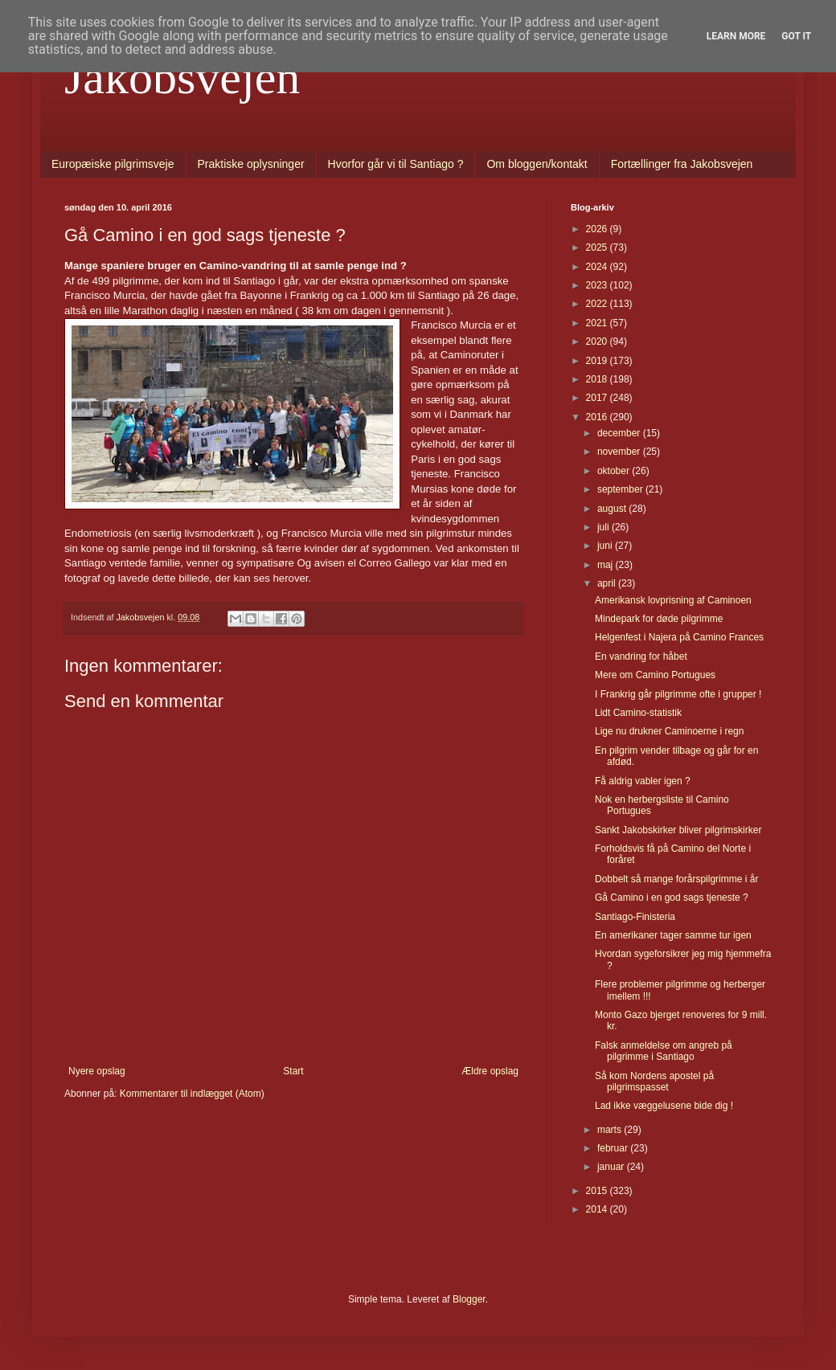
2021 (598, 323)
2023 (598, 285)
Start (293, 1071)
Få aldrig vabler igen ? (643, 781)
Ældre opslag (489, 1071)
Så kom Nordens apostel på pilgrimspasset (654, 1081)
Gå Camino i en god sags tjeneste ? (671, 897)
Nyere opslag (96, 1071)
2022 (598, 303)
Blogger (469, 1299)
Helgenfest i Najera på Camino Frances (679, 637)
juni (606, 545)
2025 (598, 247)
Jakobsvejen (182, 77)
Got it (796, 36)
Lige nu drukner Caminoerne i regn (669, 731)
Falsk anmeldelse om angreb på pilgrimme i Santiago (663, 1051)
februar (613, 1148)
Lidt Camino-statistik (638, 712)
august (613, 508)
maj (606, 564)
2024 (598, 266)
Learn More (736, 36)
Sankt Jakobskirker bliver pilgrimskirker (678, 830)
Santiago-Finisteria (635, 916)
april (607, 583)
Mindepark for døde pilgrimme (659, 618)
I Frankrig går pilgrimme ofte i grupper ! (678, 694)
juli (604, 527)
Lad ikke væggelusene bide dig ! (664, 1105)
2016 (598, 417)
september (621, 489)
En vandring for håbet (641, 656)
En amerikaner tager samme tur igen (673, 935)
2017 (598, 397)
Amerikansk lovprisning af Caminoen (673, 600)
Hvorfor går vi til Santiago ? (396, 163)
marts (610, 1129)
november (620, 451)
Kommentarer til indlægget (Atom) (192, 1093)
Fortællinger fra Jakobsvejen (682, 163)
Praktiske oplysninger (251, 163)
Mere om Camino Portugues (655, 675)
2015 (598, 1190)
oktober (614, 470)
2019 (598, 360)
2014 (598, 1209)
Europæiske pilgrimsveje (112, 163)
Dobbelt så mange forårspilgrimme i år (676, 879)
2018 (598, 379)
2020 (598, 341)
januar (612, 1166)
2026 (598, 229)
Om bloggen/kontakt (536, 163)
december (620, 433)
